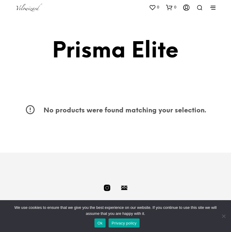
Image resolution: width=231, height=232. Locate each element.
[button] (154, 7)
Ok (100, 223)
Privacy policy (124, 223)
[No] (223, 216)
